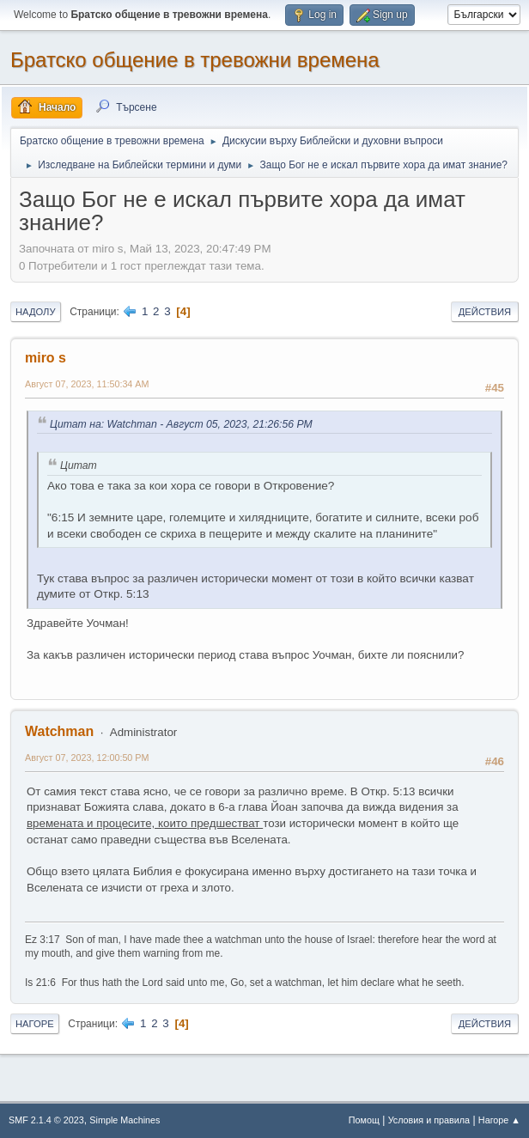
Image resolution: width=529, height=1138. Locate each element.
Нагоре (34, 1024)
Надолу (35, 312)
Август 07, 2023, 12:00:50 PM (87, 757)
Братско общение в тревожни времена (195, 59)
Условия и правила (429, 1120)
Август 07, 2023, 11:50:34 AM (87, 384)
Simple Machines (124, 1120)
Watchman (59, 731)
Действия (485, 312)
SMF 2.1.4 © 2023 (46, 1120)
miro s (45, 357)
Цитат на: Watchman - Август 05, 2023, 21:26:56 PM (181, 424)
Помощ (364, 1120)
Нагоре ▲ (499, 1120)
